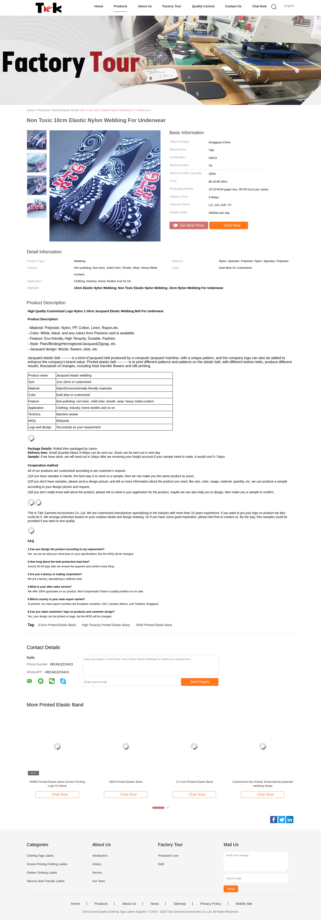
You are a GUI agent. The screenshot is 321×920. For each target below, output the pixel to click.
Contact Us (233, 6)
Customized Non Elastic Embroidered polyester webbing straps (263, 783)
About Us (145, 6)
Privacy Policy (210, 903)
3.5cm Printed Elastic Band (57, 625)
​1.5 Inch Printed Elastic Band (194, 781)
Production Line (168, 855)
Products (120, 6)
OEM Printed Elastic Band (154, 625)
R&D (161, 864)
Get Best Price (188, 225)
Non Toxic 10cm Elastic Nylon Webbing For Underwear (115, 110)
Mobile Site (244, 903)
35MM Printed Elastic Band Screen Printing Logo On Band (57, 783)
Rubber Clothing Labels (42, 872)
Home (99, 6)
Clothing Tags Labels (40, 855)
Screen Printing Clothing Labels (47, 864)
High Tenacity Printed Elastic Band (106, 625)
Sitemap (179, 903)
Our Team (98, 881)
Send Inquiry (200, 682)
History (96, 864)
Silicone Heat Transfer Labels (46, 881)
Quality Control (203, 6)
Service (97, 872)
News (154, 903)
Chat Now (259, 6)
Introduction (99, 855)
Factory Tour (172, 6)
